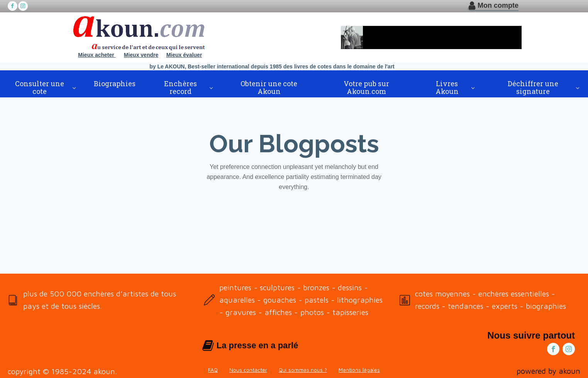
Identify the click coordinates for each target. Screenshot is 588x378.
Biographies (115, 83)
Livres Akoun (447, 87)
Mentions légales (359, 369)
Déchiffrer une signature (533, 87)
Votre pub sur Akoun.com (366, 87)
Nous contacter (248, 369)
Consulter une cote (39, 87)
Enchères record (180, 87)
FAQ (213, 369)
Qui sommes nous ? (303, 369)
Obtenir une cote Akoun (269, 87)
